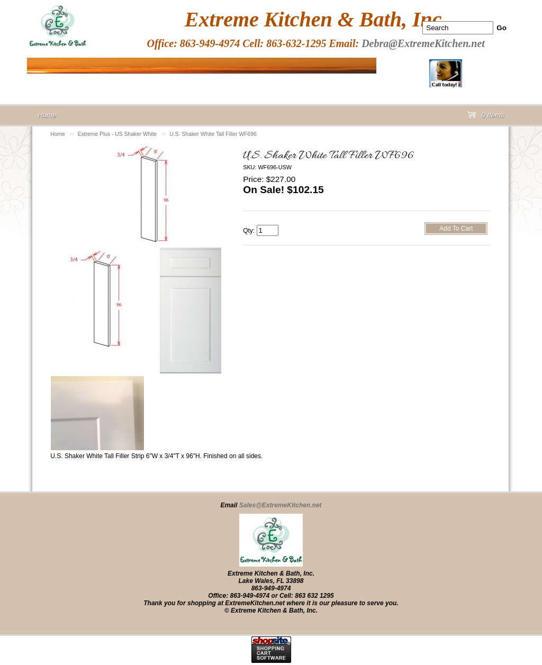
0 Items (485, 117)
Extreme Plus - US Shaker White (117, 134)
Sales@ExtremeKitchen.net (280, 505)
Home (57, 134)
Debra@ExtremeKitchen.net (423, 43)
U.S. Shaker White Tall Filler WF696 (212, 134)
